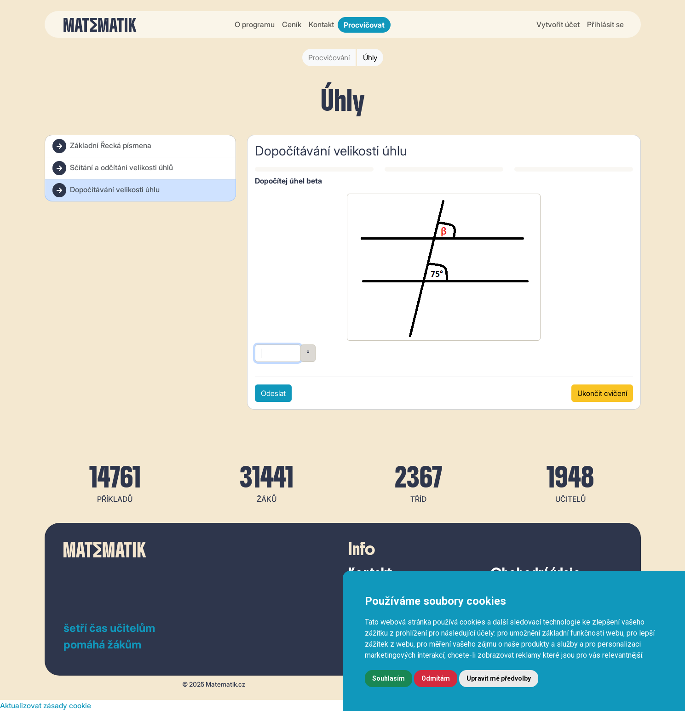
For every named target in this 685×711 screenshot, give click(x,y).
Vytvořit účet (558, 24)
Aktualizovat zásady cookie (45, 705)
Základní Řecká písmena (101, 146)
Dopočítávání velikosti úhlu (106, 190)
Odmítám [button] (435, 678)
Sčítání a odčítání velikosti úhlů (112, 168)
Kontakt (321, 24)
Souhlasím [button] (388, 678)
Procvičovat (364, 24)
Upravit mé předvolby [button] (498, 678)
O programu (255, 24)
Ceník (291, 24)
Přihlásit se (605, 24)
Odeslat (273, 393)
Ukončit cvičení (602, 393)
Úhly (370, 57)
